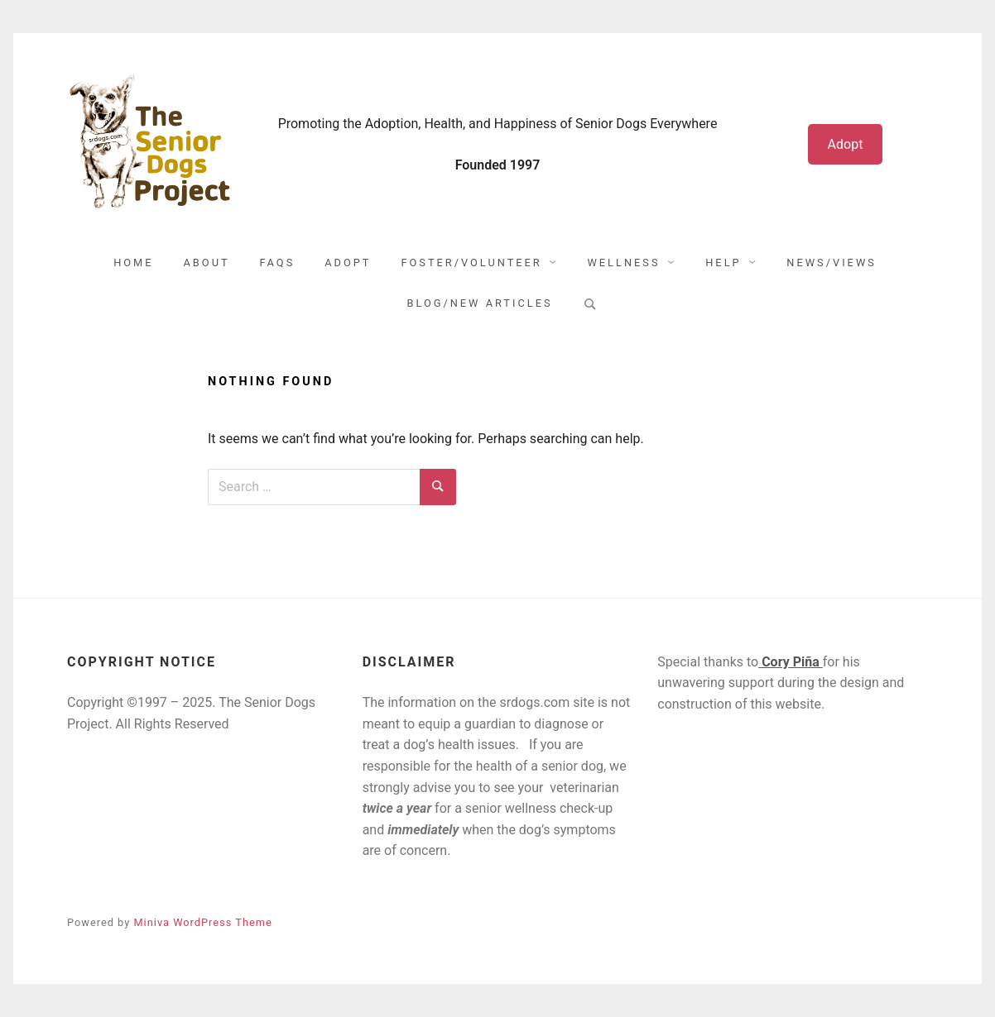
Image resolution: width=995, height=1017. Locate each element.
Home (133, 262)
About (207, 262)
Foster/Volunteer (471, 262)
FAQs (278, 262)
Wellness (623, 262)
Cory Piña (790, 662)
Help (723, 262)
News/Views (831, 262)
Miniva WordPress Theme (202, 922)
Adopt (845, 144)
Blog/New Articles (479, 303)
